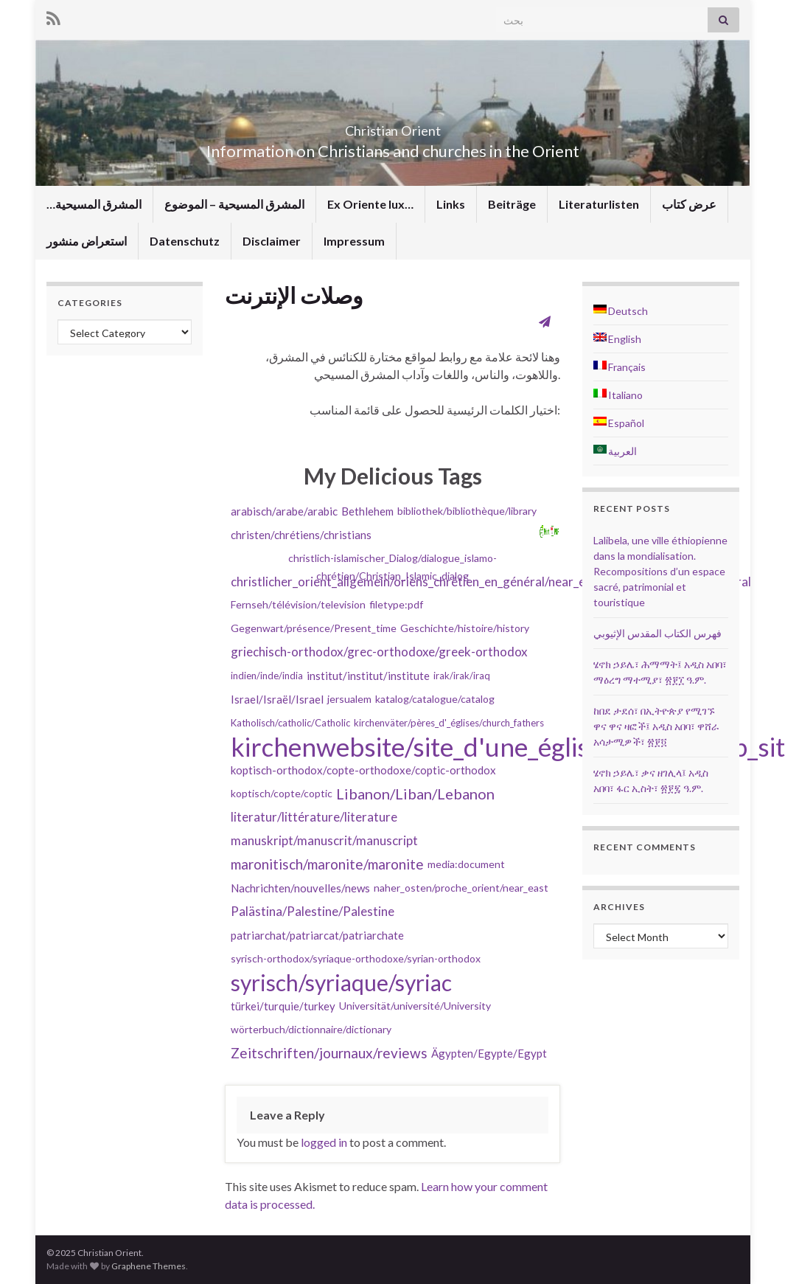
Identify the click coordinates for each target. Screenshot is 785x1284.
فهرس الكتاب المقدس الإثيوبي (657, 633)
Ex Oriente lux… (370, 204)
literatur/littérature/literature (314, 817)
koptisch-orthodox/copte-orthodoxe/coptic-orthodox (363, 770)
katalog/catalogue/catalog (435, 699)
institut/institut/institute (368, 675)
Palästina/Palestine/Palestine (312, 911)
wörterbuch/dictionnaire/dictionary (311, 1029)
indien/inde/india (267, 675)
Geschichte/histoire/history (464, 628)
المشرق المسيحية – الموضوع (234, 204)
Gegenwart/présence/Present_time (314, 628)
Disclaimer (272, 241)
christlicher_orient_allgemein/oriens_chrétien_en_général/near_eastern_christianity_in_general (491, 581)
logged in (324, 1142)
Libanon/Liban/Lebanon (415, 793)
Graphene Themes (148, 1265)
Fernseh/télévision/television (298, 604)
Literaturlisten (599, 204)
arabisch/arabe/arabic (284, 511)
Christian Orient (392, 126)
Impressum (354, 241)
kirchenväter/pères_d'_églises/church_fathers (449, 723)
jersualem (349, 699)
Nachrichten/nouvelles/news (300, 888)
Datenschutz (185, 241)
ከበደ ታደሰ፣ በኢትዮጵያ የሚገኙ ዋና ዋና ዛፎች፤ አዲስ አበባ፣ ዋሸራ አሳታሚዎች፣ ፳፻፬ (656, 726)
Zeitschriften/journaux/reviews (329, 1052)
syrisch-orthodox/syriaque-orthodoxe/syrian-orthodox (356, 958)
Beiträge (512, 204)
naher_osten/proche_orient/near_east (461, 887)
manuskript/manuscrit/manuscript (324, 840)
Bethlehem (367, 511)
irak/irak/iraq (461, 675)
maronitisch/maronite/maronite (327, 864)
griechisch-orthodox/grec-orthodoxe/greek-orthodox (379, 651)
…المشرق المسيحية (94, 204)
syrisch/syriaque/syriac (341, 982)
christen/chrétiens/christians (301, 534)
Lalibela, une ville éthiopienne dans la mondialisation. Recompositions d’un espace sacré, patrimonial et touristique (660, 571)
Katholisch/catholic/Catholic (290, 723)
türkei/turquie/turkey (283, 1006)
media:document (466, 864)
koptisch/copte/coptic (281, 793)
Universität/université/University (415, 1005)
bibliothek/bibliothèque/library (467, 510)
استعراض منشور (86, 241)
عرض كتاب (689, 204)
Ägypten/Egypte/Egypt (489, 1053)
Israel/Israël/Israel (277, 699)
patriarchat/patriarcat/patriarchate (317, 935)
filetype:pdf (396, 604)
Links (450, 204)
